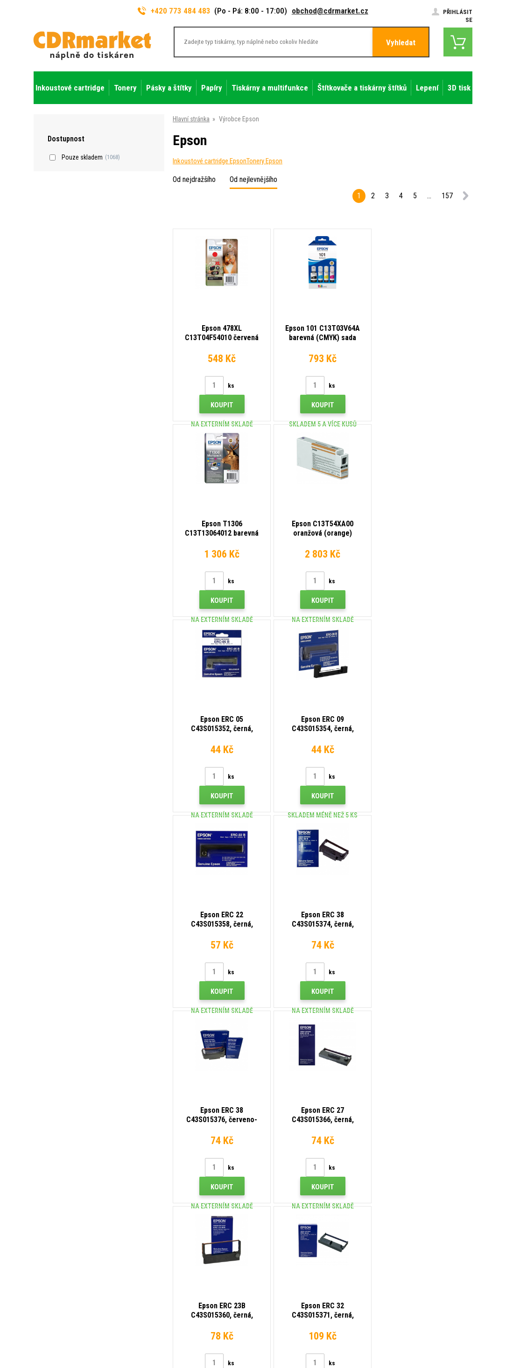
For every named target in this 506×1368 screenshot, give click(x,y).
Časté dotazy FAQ (171, 1206)
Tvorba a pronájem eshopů (400, 1329)
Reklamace (162, 1220)
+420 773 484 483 (174, 10)
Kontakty (159, 1151)
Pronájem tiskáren (171, 1275)
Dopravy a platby (169, 1179)
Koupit (221, 405)
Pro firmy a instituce (174, 1261)
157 (447, 195)
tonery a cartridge (313, 1355)
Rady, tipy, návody (170, 1165)
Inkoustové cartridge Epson (209, 161)
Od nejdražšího (194, 179)
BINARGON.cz (454, 1329)
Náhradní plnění (167, 1289)
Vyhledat (400, 42)
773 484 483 (74, 1154)
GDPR (154, 1247)
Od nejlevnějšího (253, 179)
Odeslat (414, 1091)
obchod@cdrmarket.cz (330, 10)
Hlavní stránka (191, 119)
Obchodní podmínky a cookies (187, 1234)
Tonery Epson (264, 161)
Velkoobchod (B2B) (173, 1192)
